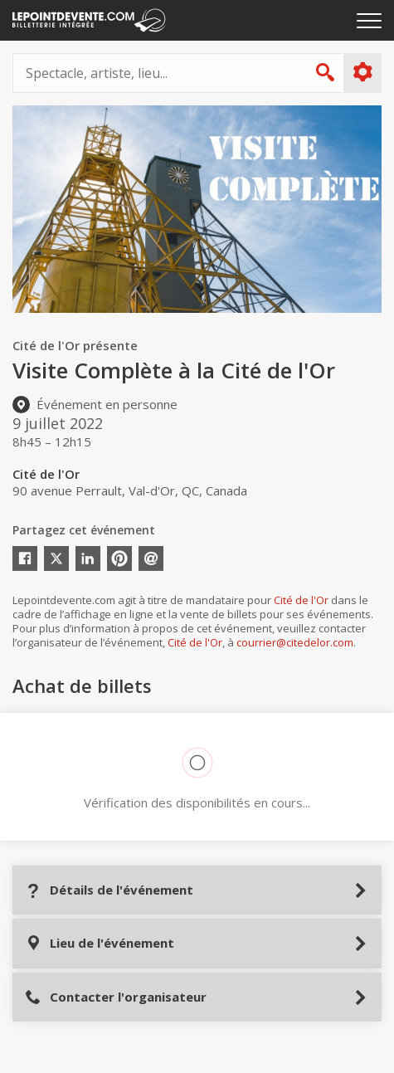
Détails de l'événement (109, 890)
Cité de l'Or (301, 600)
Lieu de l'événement (99, 943)
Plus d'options (362, 72)
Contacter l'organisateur (116, 997)
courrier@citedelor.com (294, 642)
